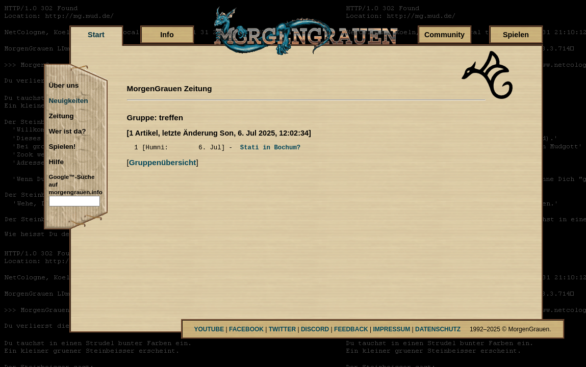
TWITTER (282, 329)
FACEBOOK (246, 329)
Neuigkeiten (68, 100)
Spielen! (62, 146)
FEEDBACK (351, 329)
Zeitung (61, 116)
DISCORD (315, 329)
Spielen (516, 35)
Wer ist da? (67, 131)
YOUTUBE (209, 329)
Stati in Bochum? (270, 148)
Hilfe (56, 162)
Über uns (64, 85)
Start (96, 35)
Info (166, 35)
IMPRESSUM (392, 329)
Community (444, 35)
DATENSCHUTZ (438, 329)
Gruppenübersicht (162, 164)
